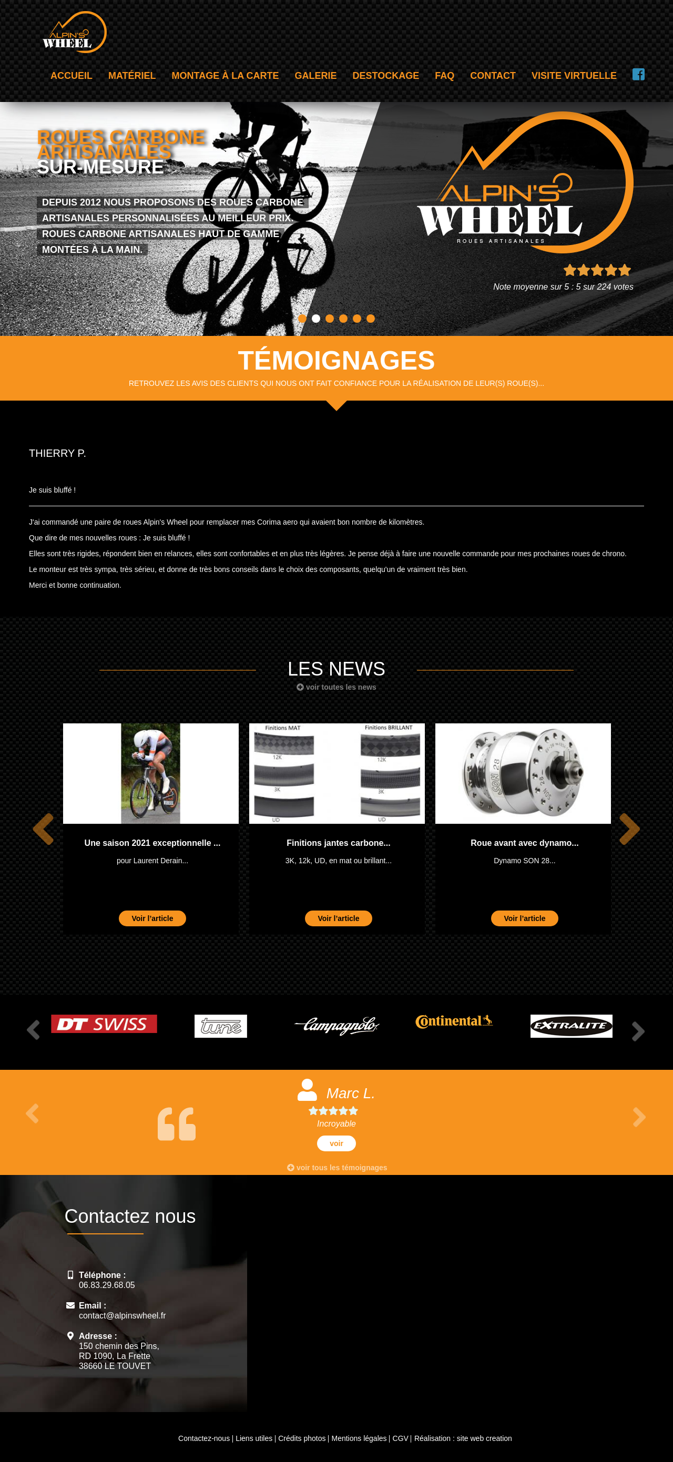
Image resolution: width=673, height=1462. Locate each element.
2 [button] (316, 318)
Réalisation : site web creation (463, 1438)
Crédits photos (301, 1438)
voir (336, 1143)
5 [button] (357, 318)
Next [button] (629, 829)
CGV (401, 1438)
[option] (151, 829)
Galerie (316, 75)
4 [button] (343, 318)
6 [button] (370, 318)
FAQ (444, 75)
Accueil (71, 75)
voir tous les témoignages (337, 1167)
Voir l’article (152, 918)
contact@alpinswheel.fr (122, 1315)
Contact (493, 75)
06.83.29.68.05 (107, 1285)
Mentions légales (358, 1438)
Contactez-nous (204, 1438)
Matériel (132, 75)
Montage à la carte (225, 75)
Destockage (386, 75)
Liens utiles (254, 1438)
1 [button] (302, 318)
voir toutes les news (336, 687)
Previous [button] (42, 829)
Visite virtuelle (574, 75)
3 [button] (329, 318)
